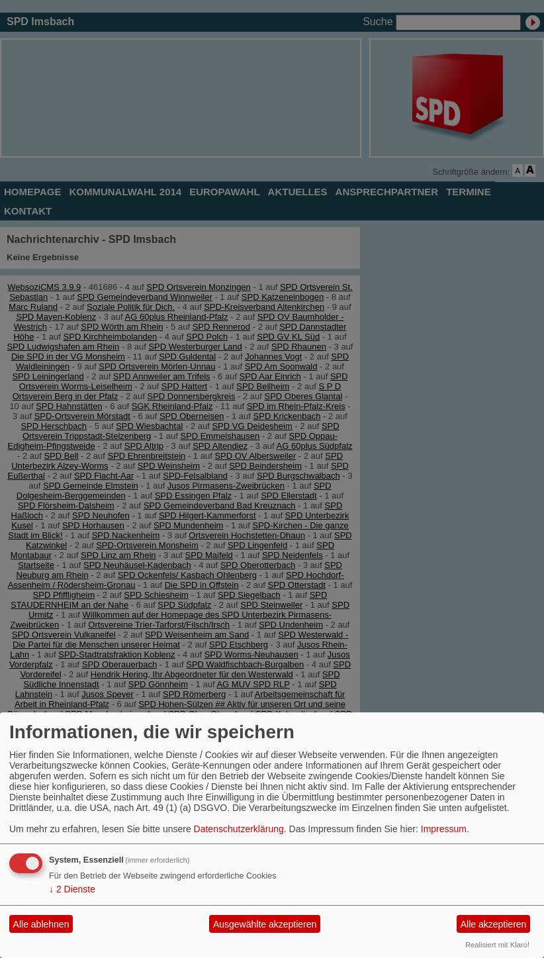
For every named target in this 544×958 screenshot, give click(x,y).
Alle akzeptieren (494, 924)
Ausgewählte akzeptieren (264, 924)
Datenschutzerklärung (239, 829)
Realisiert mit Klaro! (497, 945)
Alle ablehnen (41, 924)
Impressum (444, 829)
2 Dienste (72, 889)
